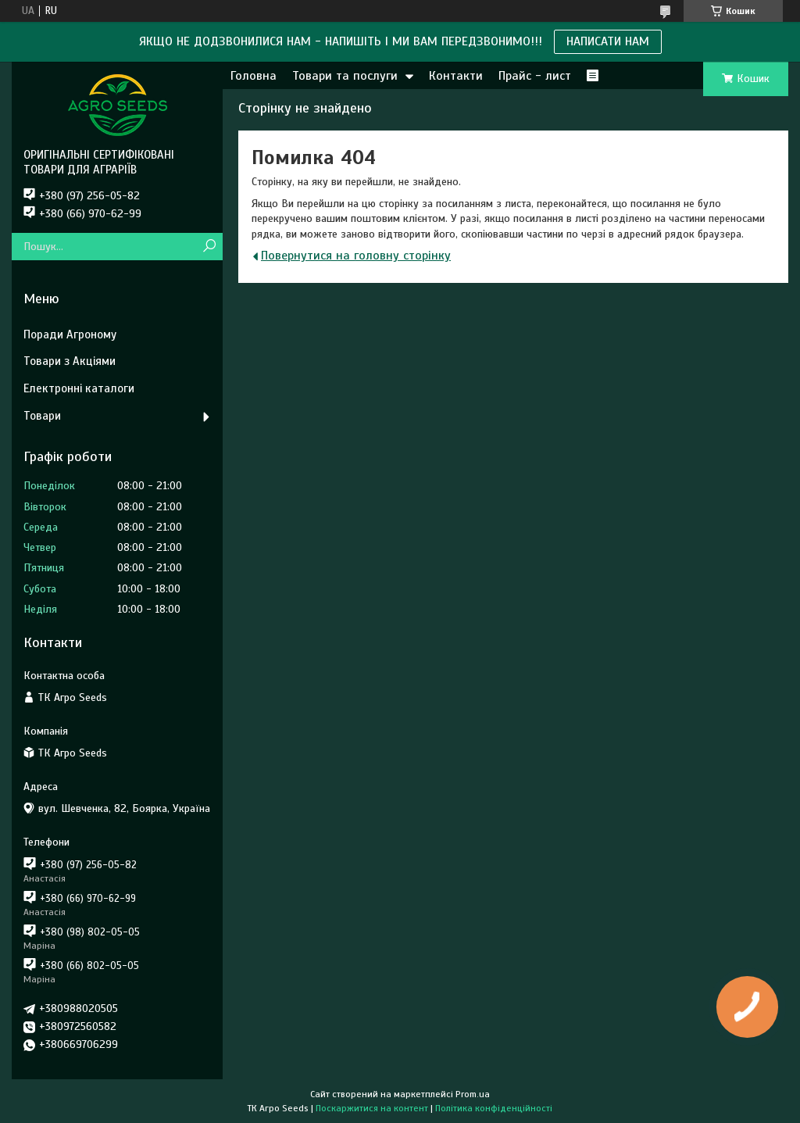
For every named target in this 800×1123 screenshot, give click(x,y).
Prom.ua (472, 1094)
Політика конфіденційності (493, 1108)
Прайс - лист (534, 76)
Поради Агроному (69, 334)
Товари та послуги (345, 76)
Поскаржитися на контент (372, 1108)
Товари (42, 416)
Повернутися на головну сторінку (356, 255)
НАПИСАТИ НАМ (607, 41)
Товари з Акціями (69, 361)
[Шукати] (209, 246)
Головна (253, 76)
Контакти (456, 76)
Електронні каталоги (78, 388)
